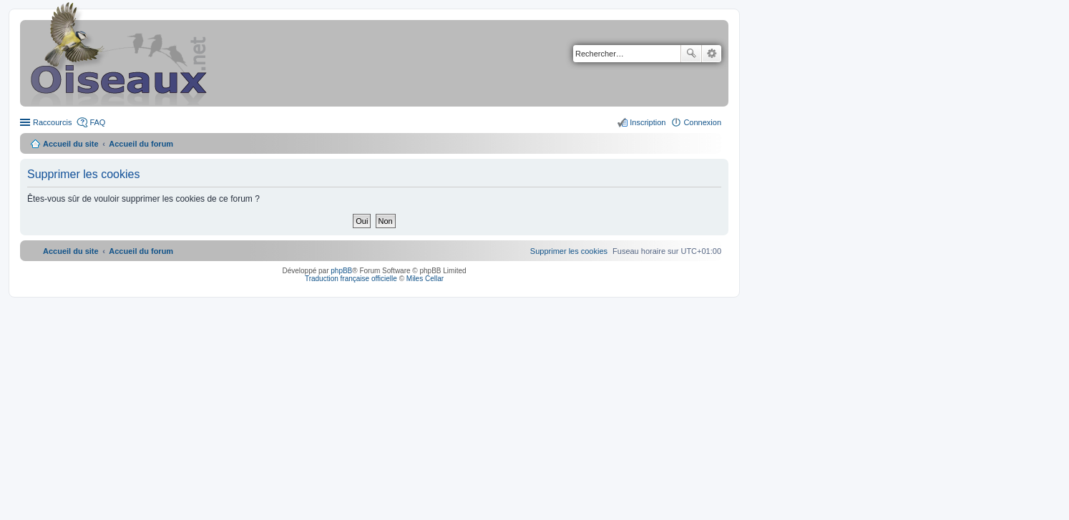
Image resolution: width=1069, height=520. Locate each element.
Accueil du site (71, 143)
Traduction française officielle (351, 279)
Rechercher (691, 53)
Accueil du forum (141, 143)
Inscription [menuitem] (647, 122)
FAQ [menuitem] (97, 122)
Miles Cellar (425, 279)
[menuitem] (568, 251)
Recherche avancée (711, 53)
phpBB (341, 271)
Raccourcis (52, 122)
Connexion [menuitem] (702, 122)
